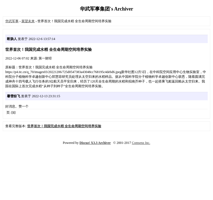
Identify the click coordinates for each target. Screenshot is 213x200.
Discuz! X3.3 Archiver (95, 143)
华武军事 (12, 21)
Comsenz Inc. (141, 143)
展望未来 (28, 21)
